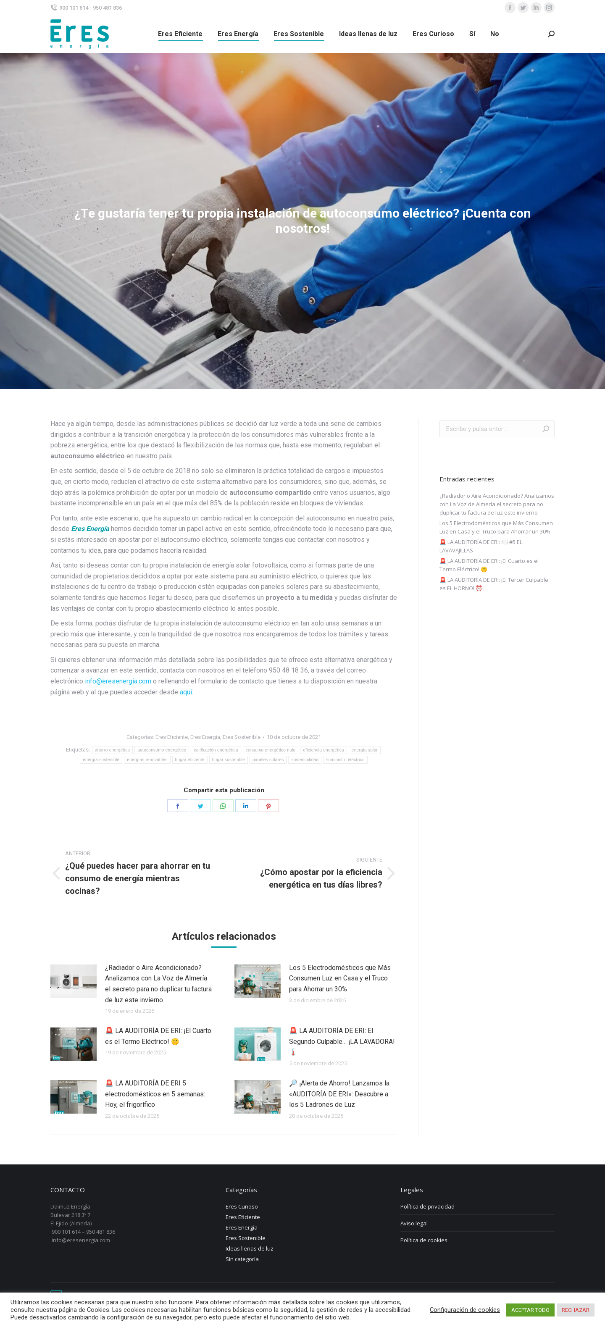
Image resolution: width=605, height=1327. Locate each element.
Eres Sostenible (241, 737)
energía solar (365, 750)
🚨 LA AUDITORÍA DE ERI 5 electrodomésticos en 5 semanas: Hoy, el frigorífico (155, 1094)
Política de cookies (423, 1240)
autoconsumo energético (161, 750)
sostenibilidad (304, 759)
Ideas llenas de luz (250, 1248)
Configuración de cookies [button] (465, 1310)
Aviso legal (414, 1223)
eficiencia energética (323, 750)
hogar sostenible (228, 759)
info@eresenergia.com (118, 681)
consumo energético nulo (271, 750)
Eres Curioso (242, 1206)
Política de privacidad (427, 1206)
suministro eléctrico (345, 759)
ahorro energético (112, 750)
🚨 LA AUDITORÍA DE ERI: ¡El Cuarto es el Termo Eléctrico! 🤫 (158, 1036)
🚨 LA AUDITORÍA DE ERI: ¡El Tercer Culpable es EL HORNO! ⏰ (493, 584)
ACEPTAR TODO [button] (530, 1310)
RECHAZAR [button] (575, 1310)
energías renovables (147, 759)
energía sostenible (101, 759)
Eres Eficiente (171, 737)
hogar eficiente (190, 759)
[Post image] (73, 981)
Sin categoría (242, 1259)
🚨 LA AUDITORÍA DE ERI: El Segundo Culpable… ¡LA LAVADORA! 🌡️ (342, 1041)
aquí (186, 692)
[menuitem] (180, 34)
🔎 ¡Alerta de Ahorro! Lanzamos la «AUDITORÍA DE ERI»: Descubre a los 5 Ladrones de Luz (339, 1094)
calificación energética (216, 750)
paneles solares (268, 759)
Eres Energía (205, 737)
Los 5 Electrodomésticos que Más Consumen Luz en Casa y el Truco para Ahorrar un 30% (340, 978)
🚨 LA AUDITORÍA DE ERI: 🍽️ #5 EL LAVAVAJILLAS (480, 546)
